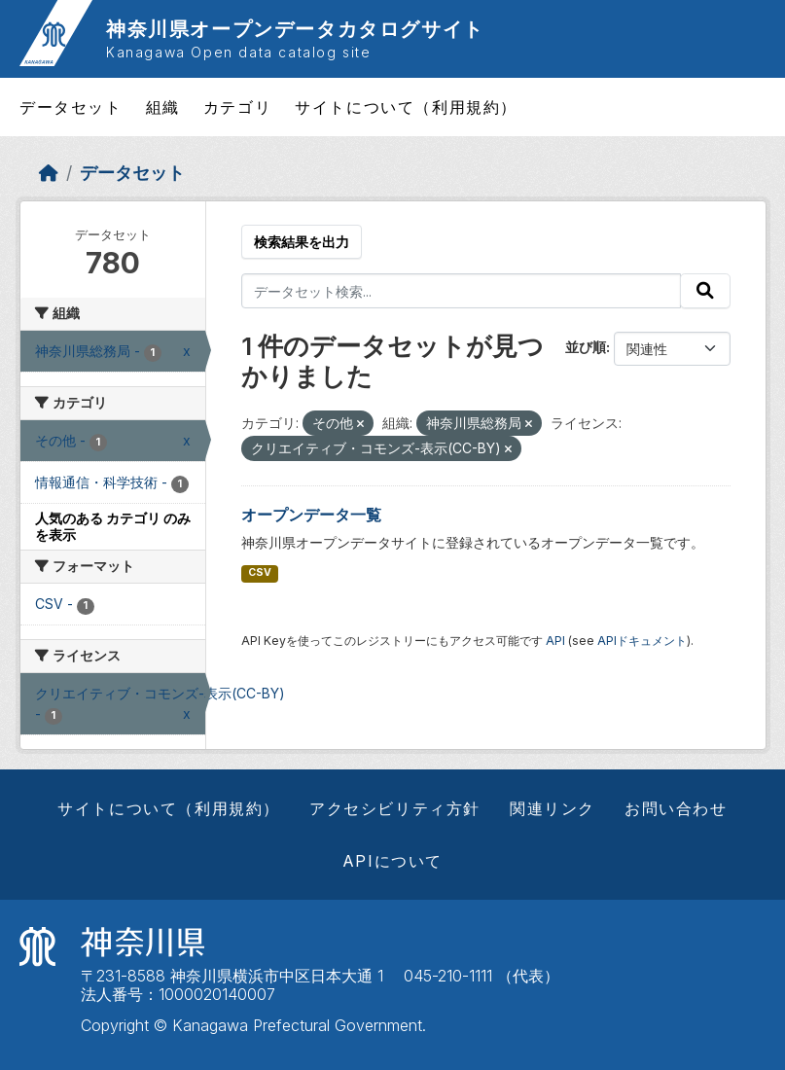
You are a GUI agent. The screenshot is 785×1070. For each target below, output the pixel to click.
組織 (163, 107)
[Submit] (705, 290)
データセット (71, 107)
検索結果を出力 (301, 241)
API (555, 640)
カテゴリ (237, 107)
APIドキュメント (642, 640)
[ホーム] (48, 172)
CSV (259, 572)
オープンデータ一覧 (311, 514)
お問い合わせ (676, 808)
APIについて (392, 861)
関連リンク (552, 808)
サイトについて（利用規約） (406, 107)
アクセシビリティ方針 (395, 808)
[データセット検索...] (461, 290)
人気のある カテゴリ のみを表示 (113, 526)
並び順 (585, 347)
